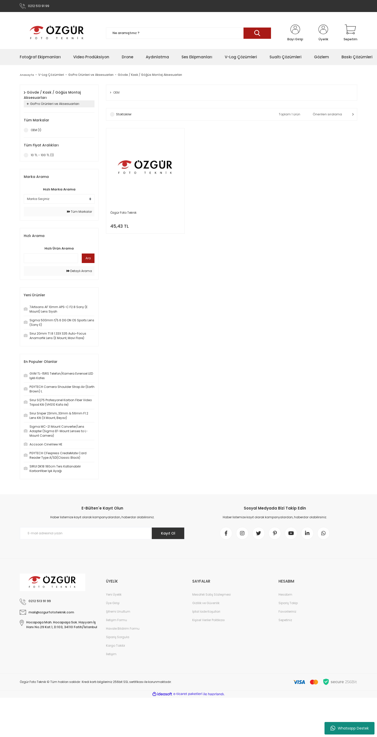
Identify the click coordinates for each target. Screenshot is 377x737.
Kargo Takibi (115, 645)
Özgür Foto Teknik (123, 212)
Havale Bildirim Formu (123, 628)
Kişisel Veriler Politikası (208, 620)
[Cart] (350, 33)
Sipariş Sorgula (117, 637)
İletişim (111, 654)
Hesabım (285, 594)
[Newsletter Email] (102, 533)
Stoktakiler (124, 114)
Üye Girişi (113, 603)
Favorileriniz (287, 611)
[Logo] (57, 33)
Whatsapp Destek (349, 728)
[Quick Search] (51, 258)
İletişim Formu (116, 620)
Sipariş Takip (288, 603)
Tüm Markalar (79, 211)
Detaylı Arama (79, 271)
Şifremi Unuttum (118, 611)
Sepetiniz (285, 620)
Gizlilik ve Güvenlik (206, 603)
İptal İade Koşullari (206, 611)
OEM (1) (36, 130)
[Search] (188, 33)
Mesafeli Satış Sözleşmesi (211, 594)
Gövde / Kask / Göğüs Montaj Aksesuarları (150, 75)
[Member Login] (295, 33)
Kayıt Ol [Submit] (168, 533)
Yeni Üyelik (114, 594)
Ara (88, 258)
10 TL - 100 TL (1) (42, 155)
